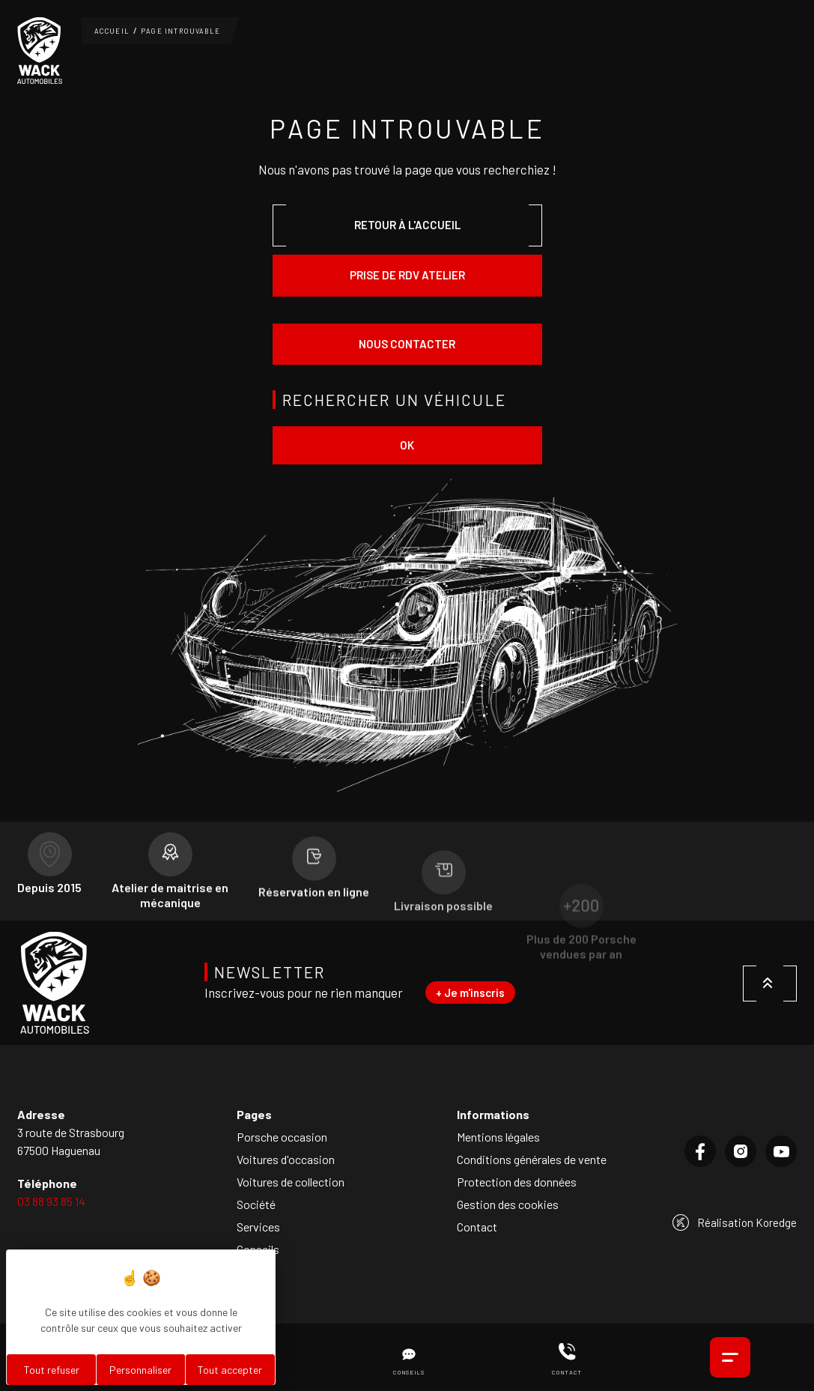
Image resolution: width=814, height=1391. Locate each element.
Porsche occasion (282, 1137)
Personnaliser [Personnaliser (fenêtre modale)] (140, 1369)
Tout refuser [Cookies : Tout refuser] (51, 1369)
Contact (477, 1226)
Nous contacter (407, 344)
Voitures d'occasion (286, 1159)
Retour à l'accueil (407, 224)
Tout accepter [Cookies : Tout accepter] (230, 1369)
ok (407, 445)
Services (258, 1226)
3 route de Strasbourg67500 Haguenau (70, 1141)
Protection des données (517, 1182)
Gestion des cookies (508, 1204)
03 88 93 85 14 (51, 1201)
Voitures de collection (290, 1182)
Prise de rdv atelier (407, 275)
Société (256, 1204)
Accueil (112, 31)
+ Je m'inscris (470, 992)
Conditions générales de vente (532, 1159)
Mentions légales (498, 1137)
